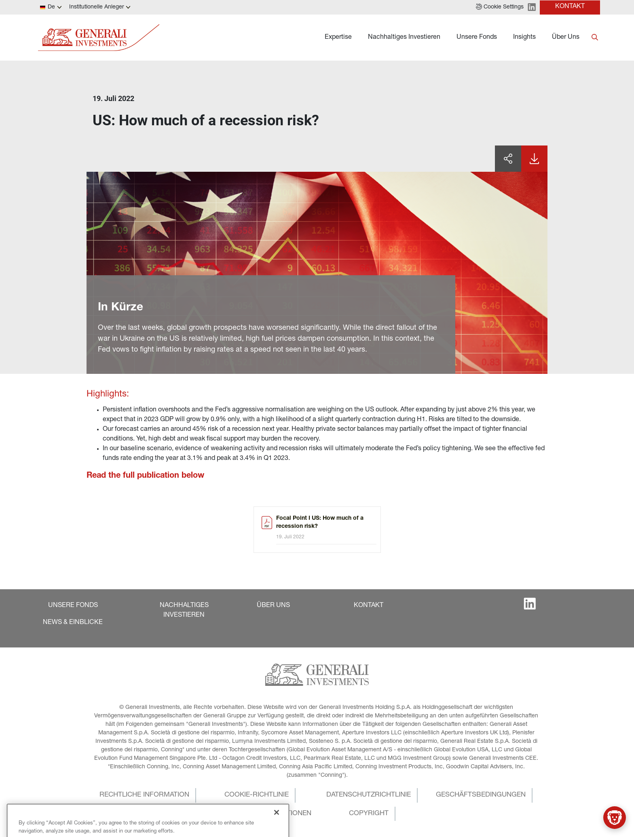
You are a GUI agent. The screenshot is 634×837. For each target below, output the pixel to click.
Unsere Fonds (476, 37)
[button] (500, 7)
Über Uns (565, 37)
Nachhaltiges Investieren (404, 37)
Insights (524, 37)
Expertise (338, 37)
